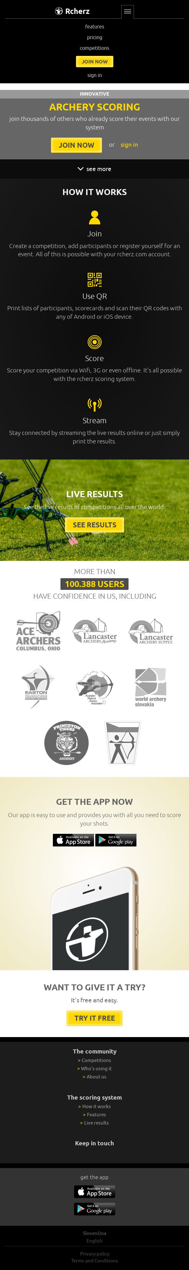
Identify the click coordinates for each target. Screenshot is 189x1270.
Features (94, 1114)
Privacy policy (94, 1253)
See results (95, 525)
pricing (94, 37)
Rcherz (72, 11)
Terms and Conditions (94, 1260)
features (94, 26)
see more (95, 168)
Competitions (94, 1060)
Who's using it (94, 1068)
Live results (94, 1122)
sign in (94, 75)
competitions (94, 48)
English (94, 1240)
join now (95, 61)
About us (94, 1076)
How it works (94, 1106)
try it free (94, 1018)
